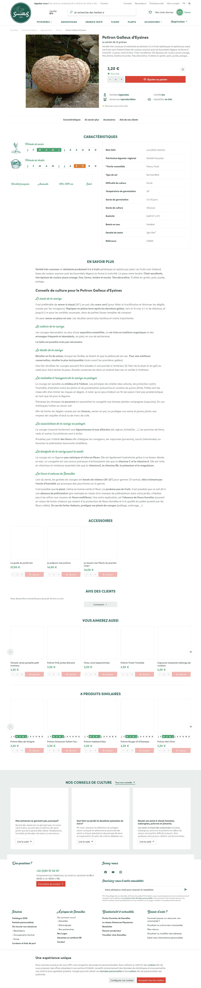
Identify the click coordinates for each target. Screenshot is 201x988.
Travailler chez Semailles (114, 934)
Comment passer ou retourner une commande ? (164, 919)
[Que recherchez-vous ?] (102, 12)
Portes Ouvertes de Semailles (116, 918)
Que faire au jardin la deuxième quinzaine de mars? (100, 822)
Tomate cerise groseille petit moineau (24, 664)
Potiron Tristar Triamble (132, 662)
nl (189, 3)
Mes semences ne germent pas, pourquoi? (37, 820)
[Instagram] (120, 872)
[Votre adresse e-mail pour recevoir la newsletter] (145, 889)
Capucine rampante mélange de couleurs (174, 664)
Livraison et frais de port (24, 943)
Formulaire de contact (51, 884)
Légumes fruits (46, 30)
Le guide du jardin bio (21, 562)
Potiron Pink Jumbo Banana (61, 662)
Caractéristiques (71, 119)
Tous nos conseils (123, 782)
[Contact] (104, 3)
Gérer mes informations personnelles (165, 937)
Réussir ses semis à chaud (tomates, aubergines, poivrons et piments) (156, 822)
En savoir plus (92, 119)
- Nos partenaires (65, 929)
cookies (151, 964)
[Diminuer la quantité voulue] (109, 79)
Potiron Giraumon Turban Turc (62, 741)
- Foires (15, 938)
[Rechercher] (71, 12)
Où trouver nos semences (24, 926)
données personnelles (111, 971)
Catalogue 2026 (19, 918)
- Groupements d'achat (23, 934)
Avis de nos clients (129, 119)
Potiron (59, 30)
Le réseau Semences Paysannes (117, 922)
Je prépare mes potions (59, 562)
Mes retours (153, 929)
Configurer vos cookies (122, 980)
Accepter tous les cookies (151, 980)
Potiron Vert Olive (166, 741)
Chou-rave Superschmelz (97, 662)
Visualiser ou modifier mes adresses (164, 933)
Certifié (159, 94)
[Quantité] (115, 79)
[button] (153, 22)
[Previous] (10, 652)
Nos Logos (62, 933)
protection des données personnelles (138, 898)
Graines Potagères (29, 30)
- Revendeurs (18, 930)
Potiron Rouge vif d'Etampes (135, 741)
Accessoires (109, 119)
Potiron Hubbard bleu (95, 741)
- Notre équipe (64, 925)
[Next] (190, 652)
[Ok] (185, 889)
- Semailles (62, 920)
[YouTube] (113, 872)
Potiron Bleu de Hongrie (22, 741)
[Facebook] (105, 872)
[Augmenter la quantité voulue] (121, 79)
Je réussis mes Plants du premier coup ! (100, 564)
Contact (61, 941)
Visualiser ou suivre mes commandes (165, 925)
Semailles (14, 30)
